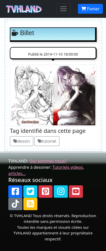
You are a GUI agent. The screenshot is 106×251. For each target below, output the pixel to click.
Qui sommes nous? (48, 161)
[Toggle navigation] (63, 9)
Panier (90, 9)
